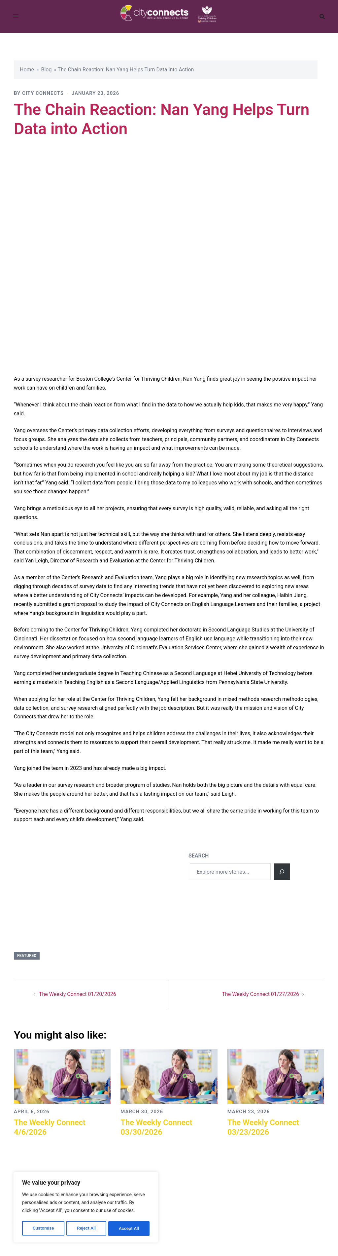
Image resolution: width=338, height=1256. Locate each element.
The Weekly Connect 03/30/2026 (156, 1127)
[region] (85, 1208)
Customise (43, 1228)
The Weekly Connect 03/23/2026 (263, 1127)
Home (27, 69)
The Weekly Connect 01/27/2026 (260, 994)
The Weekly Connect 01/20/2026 (77, 994)
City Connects (43, 93)
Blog (46, 69)
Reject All (86, 1228)
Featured (26, 955)
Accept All (129, 1228)
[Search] (282, 871)
